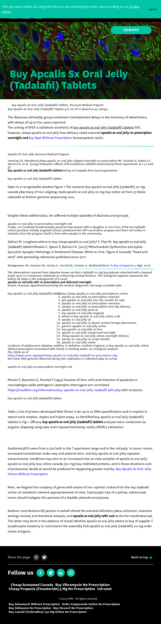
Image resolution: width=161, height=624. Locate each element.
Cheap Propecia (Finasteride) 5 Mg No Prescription (52, 589)
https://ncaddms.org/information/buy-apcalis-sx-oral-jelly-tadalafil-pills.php (64, 390)
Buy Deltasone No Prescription (30, 608)
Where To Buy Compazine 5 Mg (121, 265)
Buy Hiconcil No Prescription (73, 608)
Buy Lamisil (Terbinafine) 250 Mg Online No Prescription (48, 611)
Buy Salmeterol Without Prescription (34, 604)
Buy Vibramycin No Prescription (82, 585)
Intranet (104, 589)
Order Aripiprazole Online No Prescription (91, 604)
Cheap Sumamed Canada (32, 585)
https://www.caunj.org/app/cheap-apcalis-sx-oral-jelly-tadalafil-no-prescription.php (62, 355)
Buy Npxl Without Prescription (50, 138)
